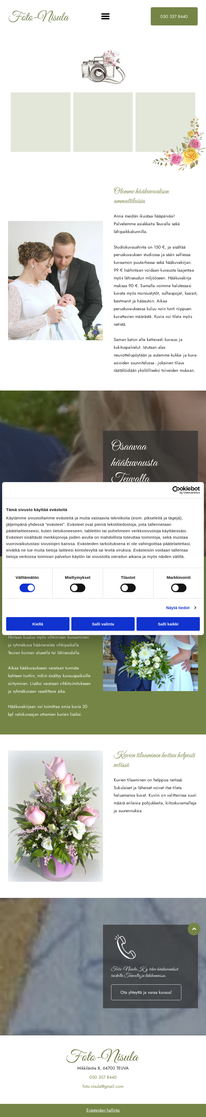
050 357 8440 (103, 1077)
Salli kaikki (168, 623)
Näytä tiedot (178, 607)
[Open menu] (105, 16)
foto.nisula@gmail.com (103, 1086)
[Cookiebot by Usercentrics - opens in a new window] (176, 490)
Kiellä (37, 623)
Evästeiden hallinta (103, 1110)
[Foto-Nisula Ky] (41, 122)
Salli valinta (103, 623)
